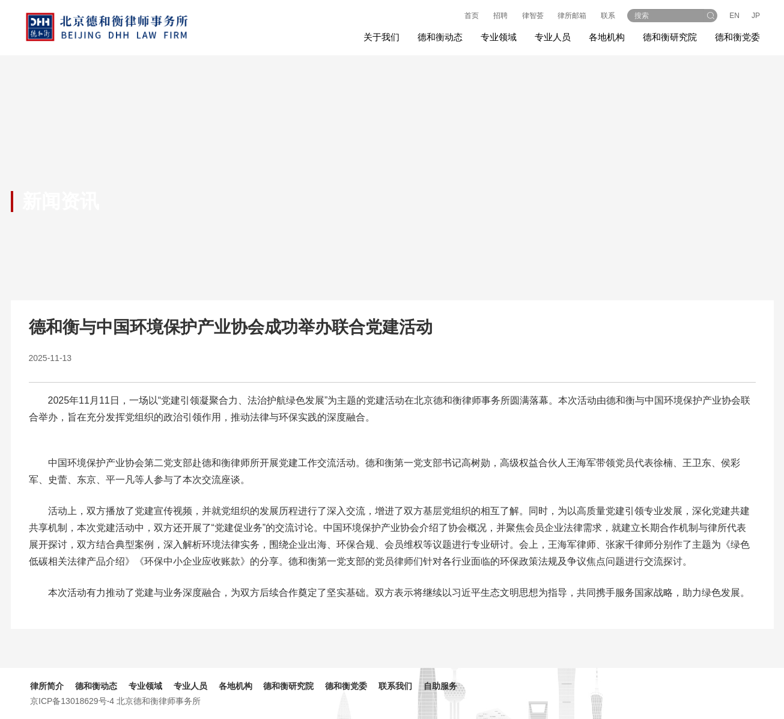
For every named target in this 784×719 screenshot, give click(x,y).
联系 (608, 15)
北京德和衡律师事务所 (159, 701)
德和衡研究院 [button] (670, 37)
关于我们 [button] (381, 37)
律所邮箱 (572, 15)
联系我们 (395, 686)
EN (734, 15)
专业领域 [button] (499, 37)
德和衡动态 (96, 686)
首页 (471, 15)
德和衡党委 (737, 37)
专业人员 (553, 37)
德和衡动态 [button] (440, 37)
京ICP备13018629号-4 (72, 701)
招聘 (500, 15)
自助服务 (440, 686)
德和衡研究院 (288, 686)
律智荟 (533, 15)
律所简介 (47, 686)
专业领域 (145, 686)
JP (756, 15)
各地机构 (607, 37)
